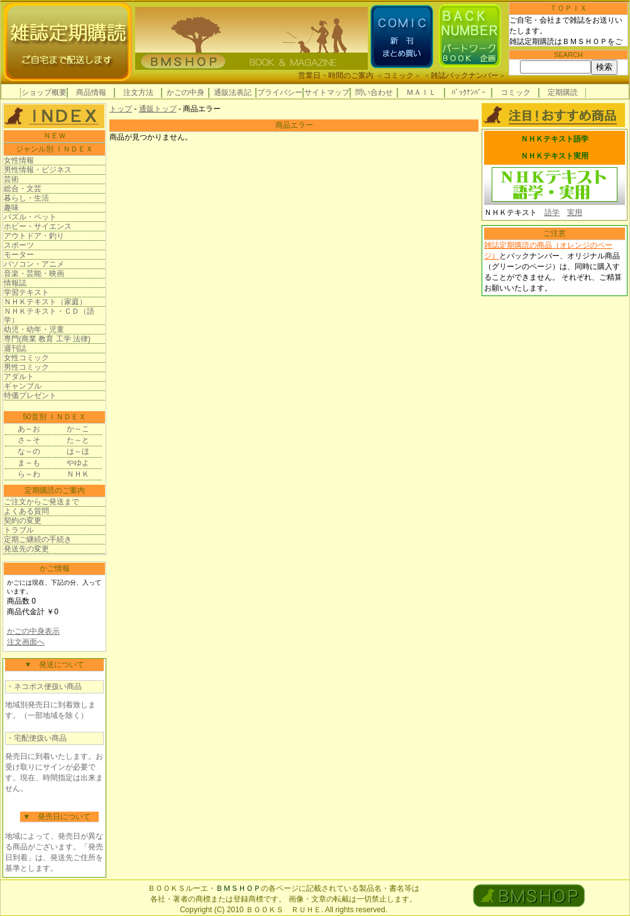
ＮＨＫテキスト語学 (555, 139)
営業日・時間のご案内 (335, 75)
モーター (19, 254)
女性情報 (19, 160)
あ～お (29, 428)
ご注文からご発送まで (41, 501)
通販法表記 (232, 92)
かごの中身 (185, 92)
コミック (399, 75)
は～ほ (78, 451)
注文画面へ (26, 641)
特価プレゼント (30, 395)
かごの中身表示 (33, 631)
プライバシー (279, 92)
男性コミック (26, 367)
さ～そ (29, 440)
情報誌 (15, 283)
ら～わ (29, 474)
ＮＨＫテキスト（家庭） (45, 301)
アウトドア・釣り (34, 235)
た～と (78, 440)
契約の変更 (22, 520)
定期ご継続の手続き (38, 539)
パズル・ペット (30, 216)
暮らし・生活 (26, 198)
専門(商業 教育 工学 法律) (47, 338)
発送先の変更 (26, 548)
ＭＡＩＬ (421, 92)
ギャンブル (22, 386)
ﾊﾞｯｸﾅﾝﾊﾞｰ (468, 92)
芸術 (11, 179)
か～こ (78, 428)
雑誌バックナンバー (465, 75)
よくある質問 (26, 511)
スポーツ (19, 245)
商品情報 (91, 92)
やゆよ (78, 462)
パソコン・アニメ (34, 264)
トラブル (19, 530)
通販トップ (158, 108)
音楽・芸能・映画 (34, 273)
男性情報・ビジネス (38, 169)
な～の (29, 451)
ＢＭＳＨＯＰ (238, 888)
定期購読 (563, 92)
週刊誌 (15, 348)
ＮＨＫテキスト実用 (555, 156)
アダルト (19, 376)
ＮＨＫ (78, 474)
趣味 (11, 207)
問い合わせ (374, 92)
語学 (552, 212)
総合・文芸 (22, 188)
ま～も (29, 462)
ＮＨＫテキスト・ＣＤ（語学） (49, 315)
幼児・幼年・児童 (34, 329)
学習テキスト (26, 292)
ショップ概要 (44, 92)
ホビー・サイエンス (38, 226)
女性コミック (26, 357)
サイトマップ (327, 92)
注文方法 (138, 92)
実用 (574, 212)
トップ (120, 108)
